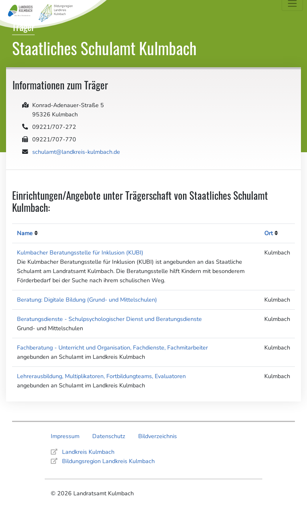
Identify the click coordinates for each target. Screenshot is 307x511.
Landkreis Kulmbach (88, 452)
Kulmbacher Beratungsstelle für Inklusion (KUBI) (80, 252)
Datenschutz (108, 436)
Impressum (65, 436)
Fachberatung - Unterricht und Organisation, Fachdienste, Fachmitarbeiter (112, 347)
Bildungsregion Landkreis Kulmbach (108, 461)
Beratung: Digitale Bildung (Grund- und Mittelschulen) (87, 300)
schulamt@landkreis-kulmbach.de (76, 152)
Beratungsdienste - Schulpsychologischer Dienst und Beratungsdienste (109, 319)
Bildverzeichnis (157, 436)
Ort (268, 233)
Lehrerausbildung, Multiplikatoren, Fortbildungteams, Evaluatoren (101, 376)
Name (25, 233)
